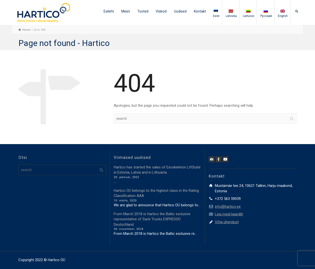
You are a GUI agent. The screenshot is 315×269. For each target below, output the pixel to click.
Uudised (180, 11)
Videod (161, 11)
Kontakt (200, 11)
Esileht (109, 11)
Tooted (142, 11)
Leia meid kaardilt (229, 214)
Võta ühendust (227, 222)
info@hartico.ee (228, 206)
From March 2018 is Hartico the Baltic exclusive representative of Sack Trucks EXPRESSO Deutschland (152, 219)
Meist (125, 11)
